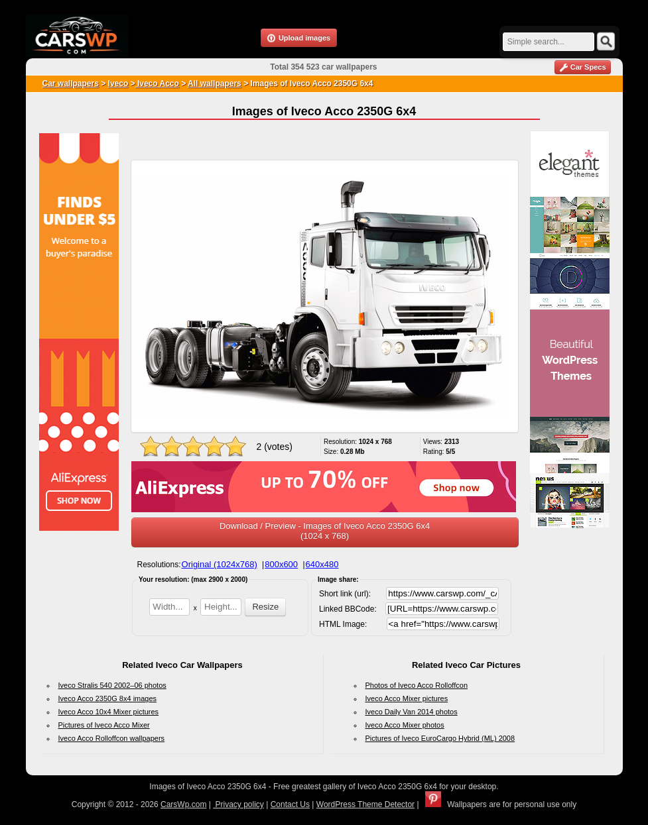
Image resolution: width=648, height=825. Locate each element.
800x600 (281, 564)
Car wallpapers (70, 83)
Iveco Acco (157, 83)
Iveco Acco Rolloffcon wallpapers (111, 738)
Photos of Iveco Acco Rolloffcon (416, 685)
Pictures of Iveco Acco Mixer (104, 725)
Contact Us (290, 804)
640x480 (322, 564)
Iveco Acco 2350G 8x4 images (107, 698)
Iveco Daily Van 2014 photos (411, 712)
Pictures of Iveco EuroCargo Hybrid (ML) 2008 (440, 738)
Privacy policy (238, 804)
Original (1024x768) (219, 564)
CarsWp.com (183, 804)
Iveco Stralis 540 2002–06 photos (112, 685)
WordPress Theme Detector (365, 804)
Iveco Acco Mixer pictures (406, 698)
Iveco (118, 83)
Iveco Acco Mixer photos (404, 725)
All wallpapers (214, 83)
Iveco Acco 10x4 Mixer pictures (108, 712)
